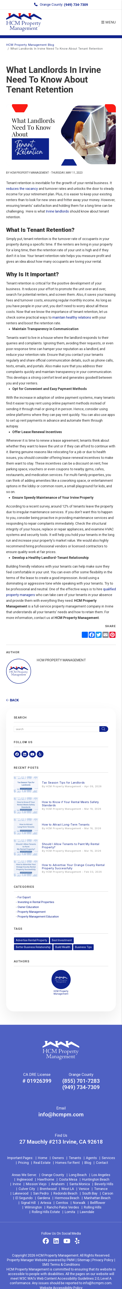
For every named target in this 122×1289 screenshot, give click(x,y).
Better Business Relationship (33, 947)
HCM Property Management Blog (30, 45)
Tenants (75, 1158)
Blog (87, 1163)
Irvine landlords (57, 211)
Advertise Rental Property (31, 940)
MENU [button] (108, 22)
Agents (91, 1158)
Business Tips (83, 947)
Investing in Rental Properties (36, 902)
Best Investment (62, 940)
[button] (17, 754)
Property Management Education (38, 916)
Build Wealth (62, 947)
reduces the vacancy (22, 189)
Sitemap (83, 1260)
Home (42, 1158)
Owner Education (28, 907)
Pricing (23, 1163)
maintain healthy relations (71, 317)
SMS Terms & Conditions (61, 1264)
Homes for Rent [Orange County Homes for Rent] (67, 1163)
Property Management (32, 912)
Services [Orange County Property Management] (108, 1158)
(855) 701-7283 (81, 1081)
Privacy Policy (102, 1260)
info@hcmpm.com (61, 1114)
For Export (24, 897)
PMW (71, 1260)
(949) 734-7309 (76, 5)
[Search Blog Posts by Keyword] (56, 729)
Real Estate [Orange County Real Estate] (42, 1163)
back (12, 700)
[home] (24, 22)
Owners (58, 1158)
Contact (102, 1163)
